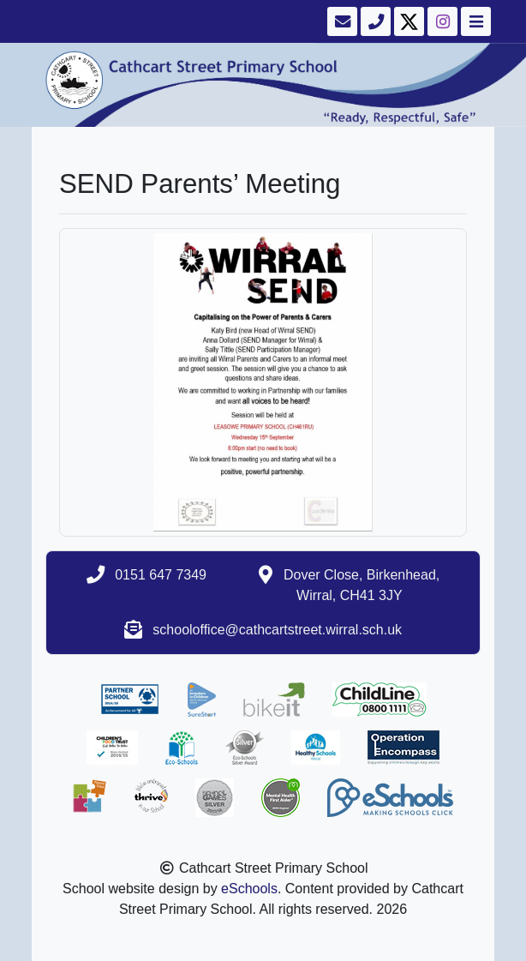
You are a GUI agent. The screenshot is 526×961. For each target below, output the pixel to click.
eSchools (249, 888)
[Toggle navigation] (474, 21)
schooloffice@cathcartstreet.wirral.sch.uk (277, 629)
